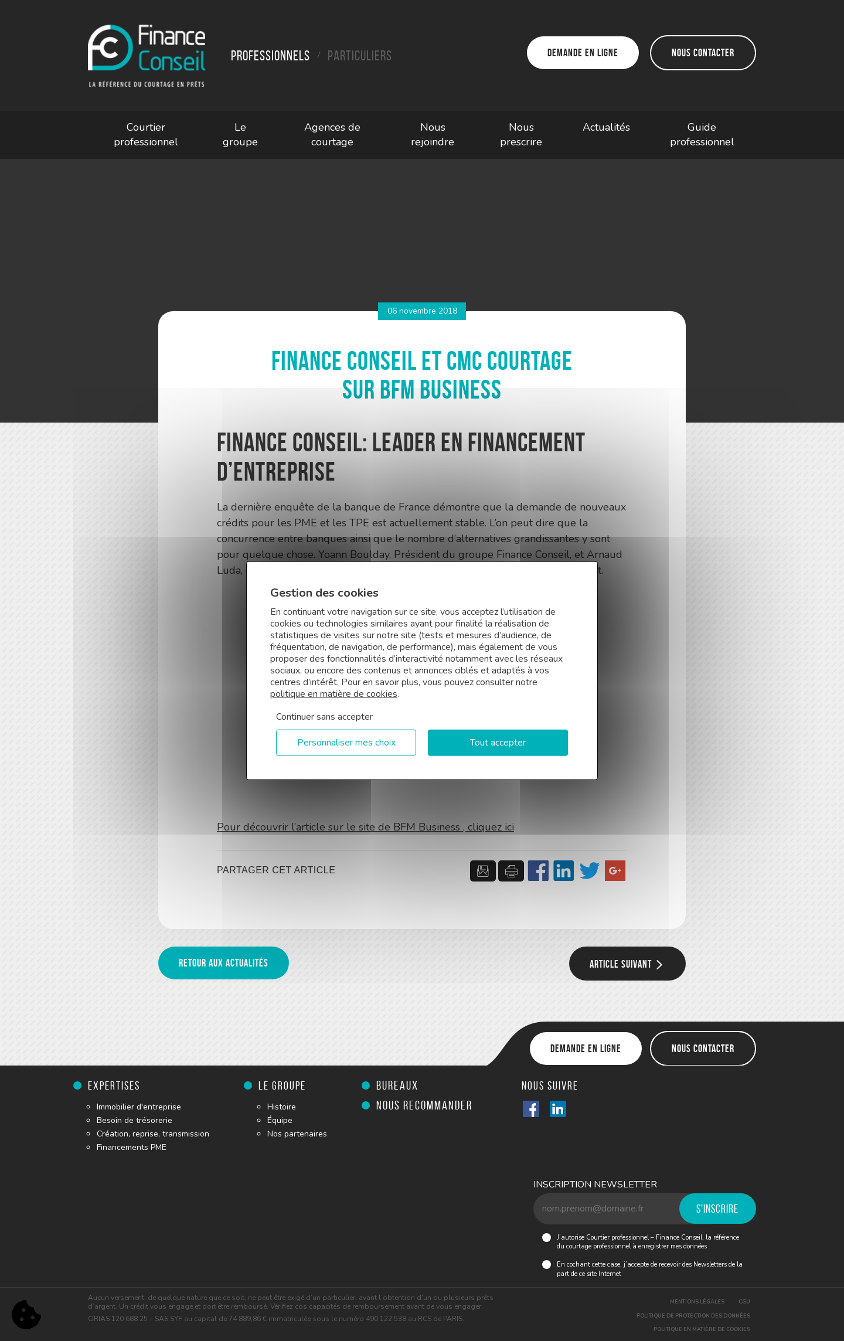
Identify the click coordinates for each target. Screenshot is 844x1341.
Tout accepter (498, 742)
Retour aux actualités (223, 963)
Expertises (114, 1085)
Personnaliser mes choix (346, 742)
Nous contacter (703, 53)
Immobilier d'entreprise (139, 1106)
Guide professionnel (702, 134)
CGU (744, 1301)
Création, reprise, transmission (153, 1133)
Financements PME (131, 1147)
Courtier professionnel (146, 134)
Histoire (281, 1106)
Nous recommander (424, 1105)
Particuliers (360, 55)
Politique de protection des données (693, 1315)
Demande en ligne (582, 53)
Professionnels (270, 55)
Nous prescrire (521, 134)
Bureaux (397, 1085)
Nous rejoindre (432, 134)
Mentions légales (697, 1301)
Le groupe (240, 134)
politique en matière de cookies (333, 693)
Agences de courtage (332, 134)
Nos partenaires (297, 1133)
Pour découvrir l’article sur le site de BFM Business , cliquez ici (365, 827)
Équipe (279, 1120)
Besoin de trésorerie (134, 1120)
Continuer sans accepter (324, 716)
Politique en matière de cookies (702, 1329)
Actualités (606, 127)
